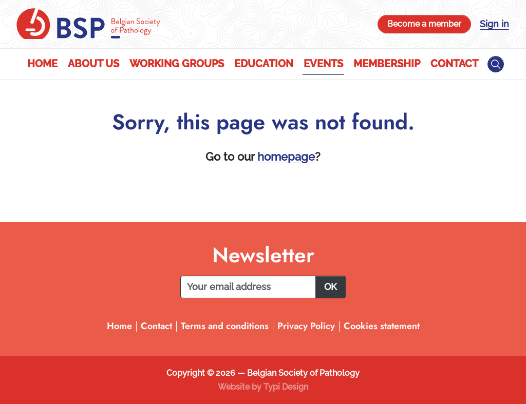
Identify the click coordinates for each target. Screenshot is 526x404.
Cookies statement (382, 326)
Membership (386, 63)
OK (330, 286)
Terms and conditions (225, 326)
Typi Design (286, 387)
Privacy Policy (306, 326)
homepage (286, 156)
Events (323, 63)
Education (263, 63)
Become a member (424, 24)
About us (93, 63)
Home (42, 63)
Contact (454, 63)
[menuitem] (42, 64)
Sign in (494, 23)
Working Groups (176, 63)
